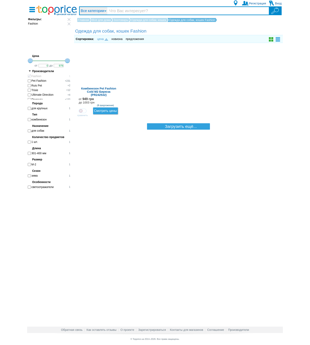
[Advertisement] (51, 253)
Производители (238, 329)
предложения (135, 39)
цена (102, 39)
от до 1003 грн (243, 55)
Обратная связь (71, 329)
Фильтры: (35, 19)
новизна (116, 39)
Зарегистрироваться (152, 329)
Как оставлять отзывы (101, 329)
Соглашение (215, 329)
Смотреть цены (268, 53)
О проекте (127, 329)
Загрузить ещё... (178, 74)
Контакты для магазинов (186, 329)
